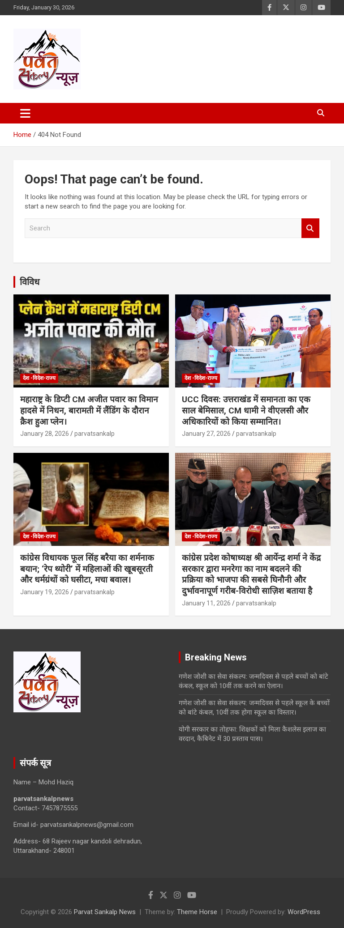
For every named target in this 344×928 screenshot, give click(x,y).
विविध (29, 282)
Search (310, 228)
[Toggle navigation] (25, 113)
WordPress (304, 912)
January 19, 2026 (44, 592)
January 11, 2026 (206, 603)
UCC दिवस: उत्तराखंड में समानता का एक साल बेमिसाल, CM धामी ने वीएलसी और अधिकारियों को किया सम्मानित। (246, 410)
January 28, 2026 (44, 433)
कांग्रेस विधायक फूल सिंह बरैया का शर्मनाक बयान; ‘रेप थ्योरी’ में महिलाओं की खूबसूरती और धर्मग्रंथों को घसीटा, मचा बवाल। (87, 569)
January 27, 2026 (206, 433)
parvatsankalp (94, 433)
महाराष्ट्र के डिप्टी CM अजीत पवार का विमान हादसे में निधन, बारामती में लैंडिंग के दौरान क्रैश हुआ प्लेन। (89, 410)
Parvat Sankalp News (105, 912)
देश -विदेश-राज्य (39, 378)
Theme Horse (197, 912)
